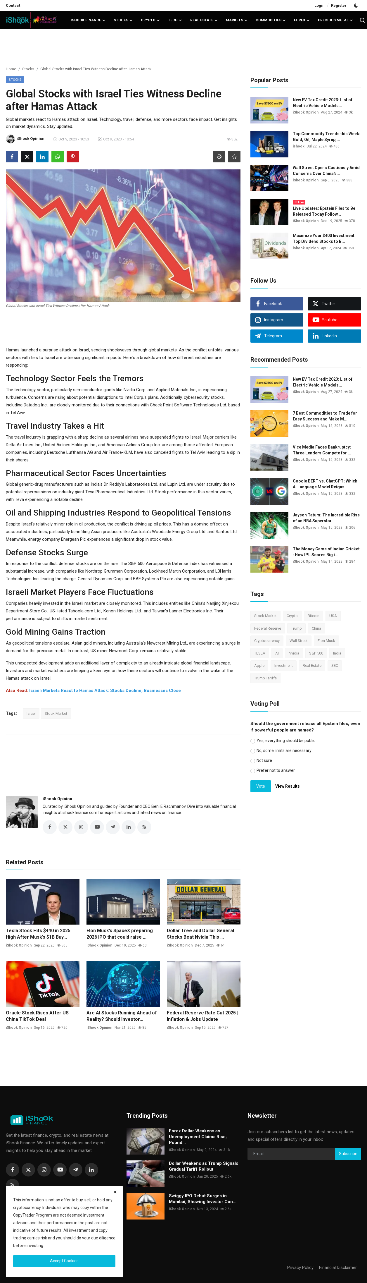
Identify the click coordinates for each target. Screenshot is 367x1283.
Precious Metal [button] (335, 20)
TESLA (259, 653)
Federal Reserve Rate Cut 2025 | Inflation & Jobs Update (202, 1016)
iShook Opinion (57, 798)
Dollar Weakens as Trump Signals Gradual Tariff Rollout (203, 1166)
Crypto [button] (150, 20)
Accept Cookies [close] (64, 1260)
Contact (13, 5)
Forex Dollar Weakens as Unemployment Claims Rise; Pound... (198, 1136)
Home (11, 69)
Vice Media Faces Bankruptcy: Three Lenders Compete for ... (322, 450)
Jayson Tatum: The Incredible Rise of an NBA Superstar (326, 518)
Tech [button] (175, 20)
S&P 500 (316, 653)
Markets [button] (236, 20)
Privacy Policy (300, 1267)
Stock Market (56, 713)
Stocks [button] (123, 20)
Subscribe (348, 1153)
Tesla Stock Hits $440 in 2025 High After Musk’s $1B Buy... (38, 934)
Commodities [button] (271, 20)
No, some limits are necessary (284, 750)
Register (339, 5)
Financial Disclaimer (338, 1267)
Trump (296, 628)
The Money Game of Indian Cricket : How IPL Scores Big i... (326, 552)
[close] (115, 1192)
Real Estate (312, 665)
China (316, 628)
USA (333, 616)
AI (277, 653)
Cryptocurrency (267, 640)
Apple (259, 665)
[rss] (12, 1185)
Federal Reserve (267, 628)
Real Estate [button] (204, 20)
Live (299, 202)
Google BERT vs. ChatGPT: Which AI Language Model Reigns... (325, 484)
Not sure (264, 760)
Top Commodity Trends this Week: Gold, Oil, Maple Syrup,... (326, 136)
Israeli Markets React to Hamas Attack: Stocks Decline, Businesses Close (105, 690)
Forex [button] (302, 20)
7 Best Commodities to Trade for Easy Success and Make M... (325, 416)
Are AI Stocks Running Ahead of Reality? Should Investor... (121, 1016)
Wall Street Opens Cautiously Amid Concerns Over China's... (326, 170)
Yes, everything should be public (286, 740)
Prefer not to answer (276, 770)
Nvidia (294, 653)
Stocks (28, 69)
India (337, 653)
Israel (31, 713)
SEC (334, 665)
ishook (298, 146)
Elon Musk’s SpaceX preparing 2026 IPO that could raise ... (119, 934)
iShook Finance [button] (88, 20)
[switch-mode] (356, 6)
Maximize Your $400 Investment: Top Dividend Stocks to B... (324, 238)
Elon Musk (326, 640)
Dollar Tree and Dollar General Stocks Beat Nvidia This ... (200, 934)
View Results (287, 786)
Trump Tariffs (265, 678)
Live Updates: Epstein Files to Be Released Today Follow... (324, 211)
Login (319, 5)
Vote (260, 786)
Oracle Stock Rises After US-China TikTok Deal (38, 1016)
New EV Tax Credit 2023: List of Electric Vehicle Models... (322, 102)
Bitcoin (313, 616)
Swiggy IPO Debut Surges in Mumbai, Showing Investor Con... (202, 1198)
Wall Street (299, 640)
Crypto (292, 616)
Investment (283, 665)
